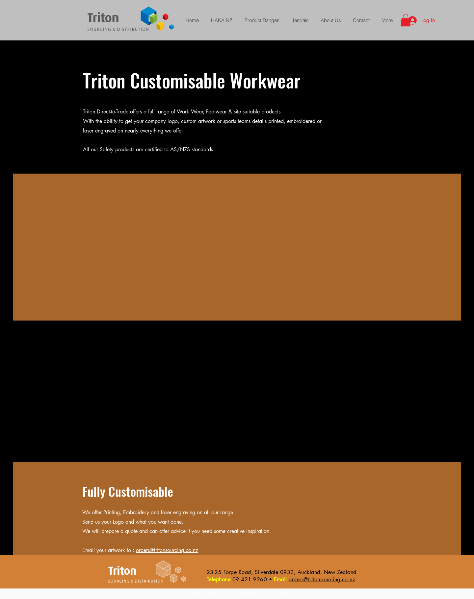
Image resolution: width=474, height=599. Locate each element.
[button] (405, 20)
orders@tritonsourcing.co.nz (167, 550)
